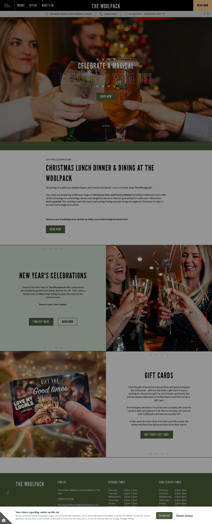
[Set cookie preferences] (6, 518)
